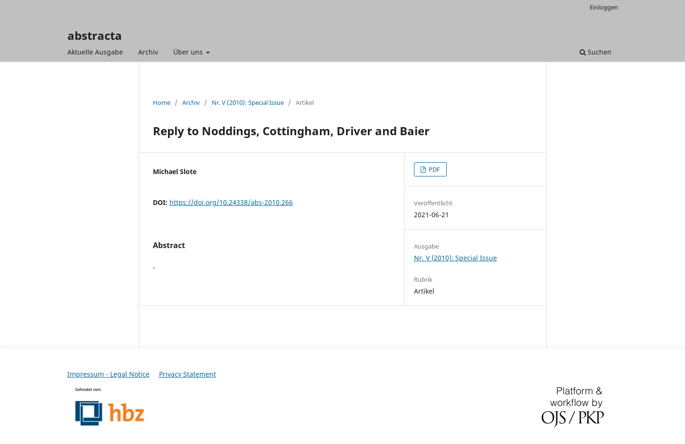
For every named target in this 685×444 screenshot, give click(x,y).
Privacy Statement (187, 374)
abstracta (94, 35)
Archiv (148, 51)
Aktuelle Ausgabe (95, 51)
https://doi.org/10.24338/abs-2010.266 (231, 202)
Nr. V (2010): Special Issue (248, 102)
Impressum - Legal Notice (108, 374)
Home (161, 102)
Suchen (595, 51)
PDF (433, 169)
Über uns (189, 51)
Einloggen (604, 7)
